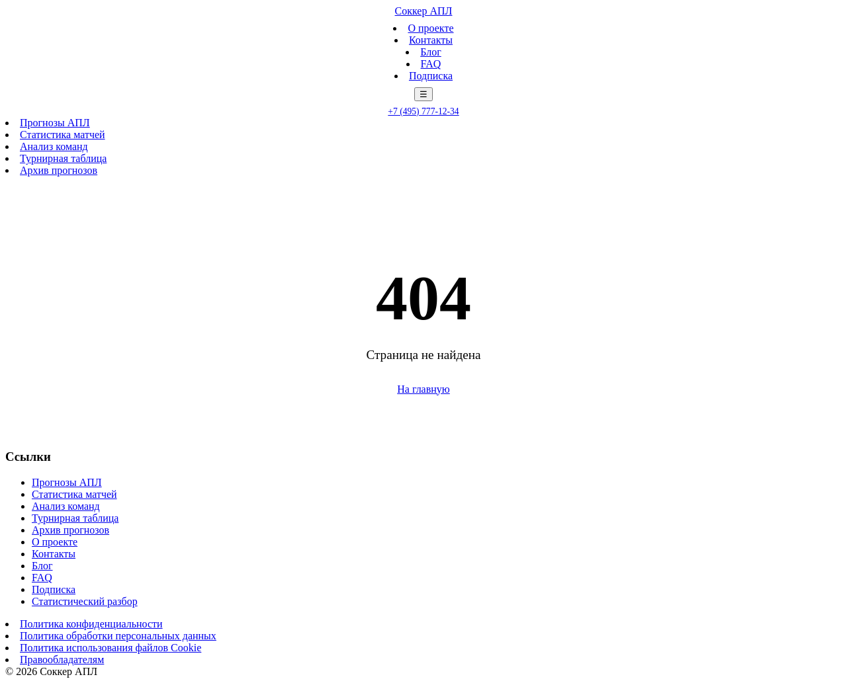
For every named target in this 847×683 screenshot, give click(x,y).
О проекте (430, 28)
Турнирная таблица (63, 158)
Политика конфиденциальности (91, 623)
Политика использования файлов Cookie (110, 647)
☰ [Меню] (423, 94)
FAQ (431, 63)
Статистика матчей (62, 134)
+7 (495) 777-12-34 (423, 111)
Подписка (431, 75)
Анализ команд (54, 146)
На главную (423, 389)
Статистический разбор (85, 601)
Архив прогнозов (58, 170)
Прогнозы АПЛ (55, 122)
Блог (430, 52)
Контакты (431, 40)
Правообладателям (62, 659)
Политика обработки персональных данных (118, 635)
